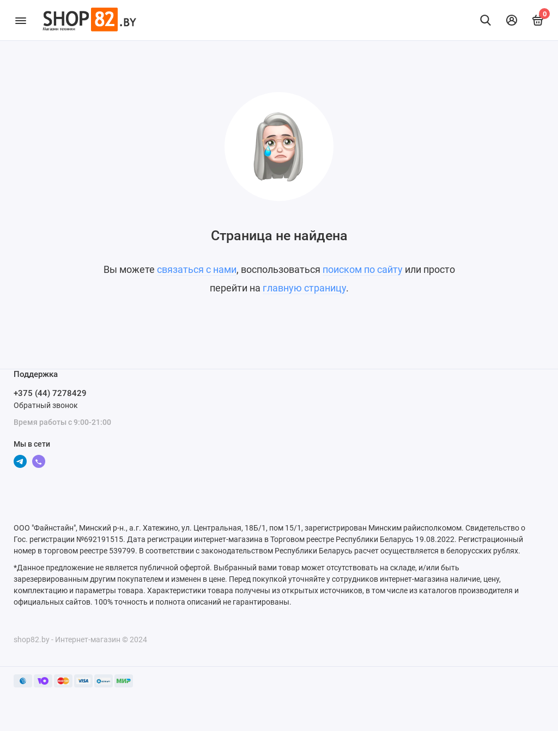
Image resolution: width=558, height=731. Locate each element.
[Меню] (20, 20)
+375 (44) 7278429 (50, 393)
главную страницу (304, 288)
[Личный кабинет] (511, 20)
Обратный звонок (46, 405)
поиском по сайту (363, 269)
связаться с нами (196, 269)
